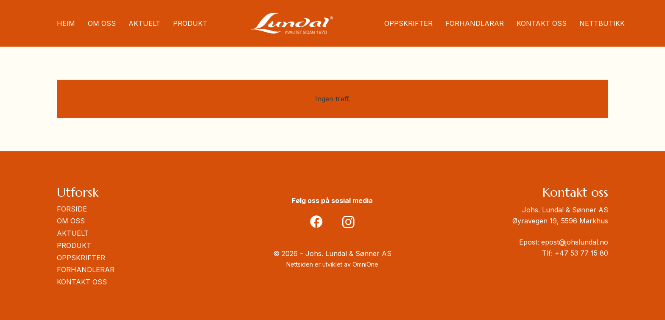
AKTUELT (73, 233)
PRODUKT (74, 245)
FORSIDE (72, 209)
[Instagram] (348, 222)
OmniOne (365, 264)
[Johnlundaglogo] (292, 23)
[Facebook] (316, 222)
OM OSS (71, 221)
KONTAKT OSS (82, 282)
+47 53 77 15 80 (581, 253)
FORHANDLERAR (86, 269)
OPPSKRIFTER (81, 257)
